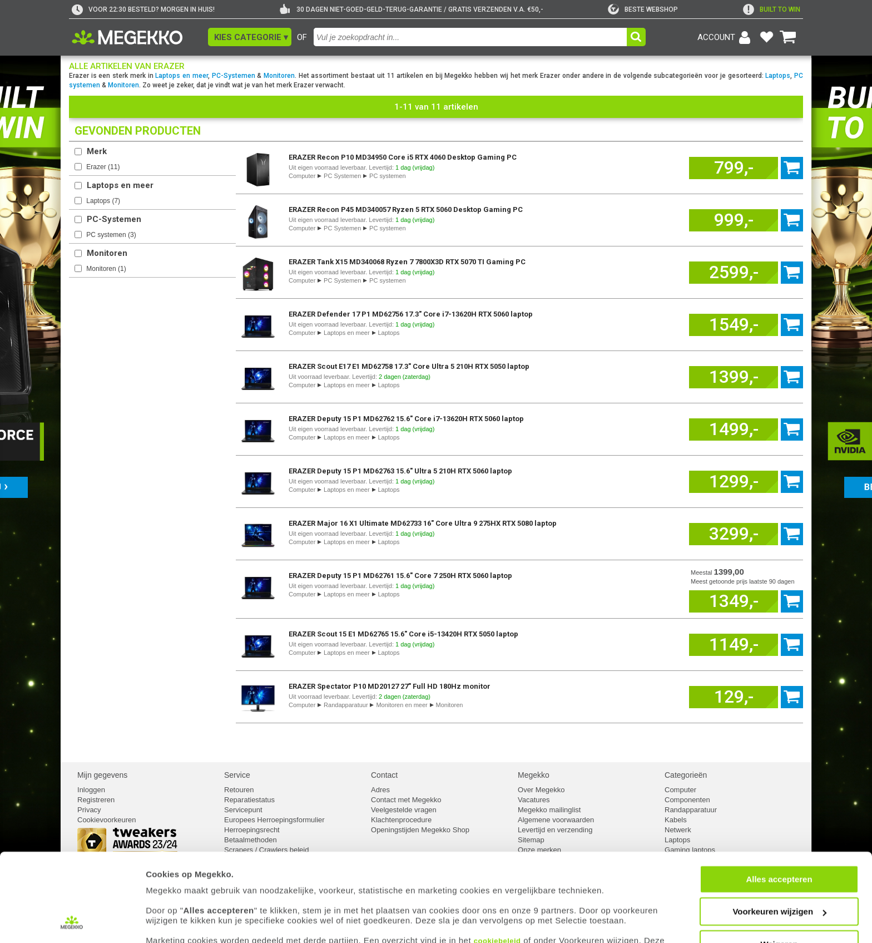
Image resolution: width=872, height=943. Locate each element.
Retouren (239, 790)
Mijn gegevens (102, 775)
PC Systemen (342, 175)
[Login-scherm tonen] (725, 37)
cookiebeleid (497, 891)
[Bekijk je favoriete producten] (766, 37)
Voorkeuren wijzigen (779, 862)
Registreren (96, 800)
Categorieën (686, 775)
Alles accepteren (779, 829)
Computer (302, 175)
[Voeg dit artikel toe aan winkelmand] (733, 168)
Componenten (687, 800)
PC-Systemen (233, 76)
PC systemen (387, 175)
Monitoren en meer (401, 705)
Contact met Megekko (406, 800)
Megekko (533, 775)
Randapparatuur (346, 705)
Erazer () (103, 167)
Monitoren (279, 76)
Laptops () (103, 201)
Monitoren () (106, 269)
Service (237, 775)
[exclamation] (771, 9)
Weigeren (778, 894)
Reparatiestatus (249, 800)
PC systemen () (111, 235)
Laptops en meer (181, 76)
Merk (97, 151)
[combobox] (470, 37)
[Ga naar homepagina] (140, 37)
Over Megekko (541, 790)
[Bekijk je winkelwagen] (788, 37)
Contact (384, 775)
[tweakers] (643, 9)
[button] (249, 37)
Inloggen (91, 790)
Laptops (777, 76)
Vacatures (534, 800)
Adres (380, 790)
